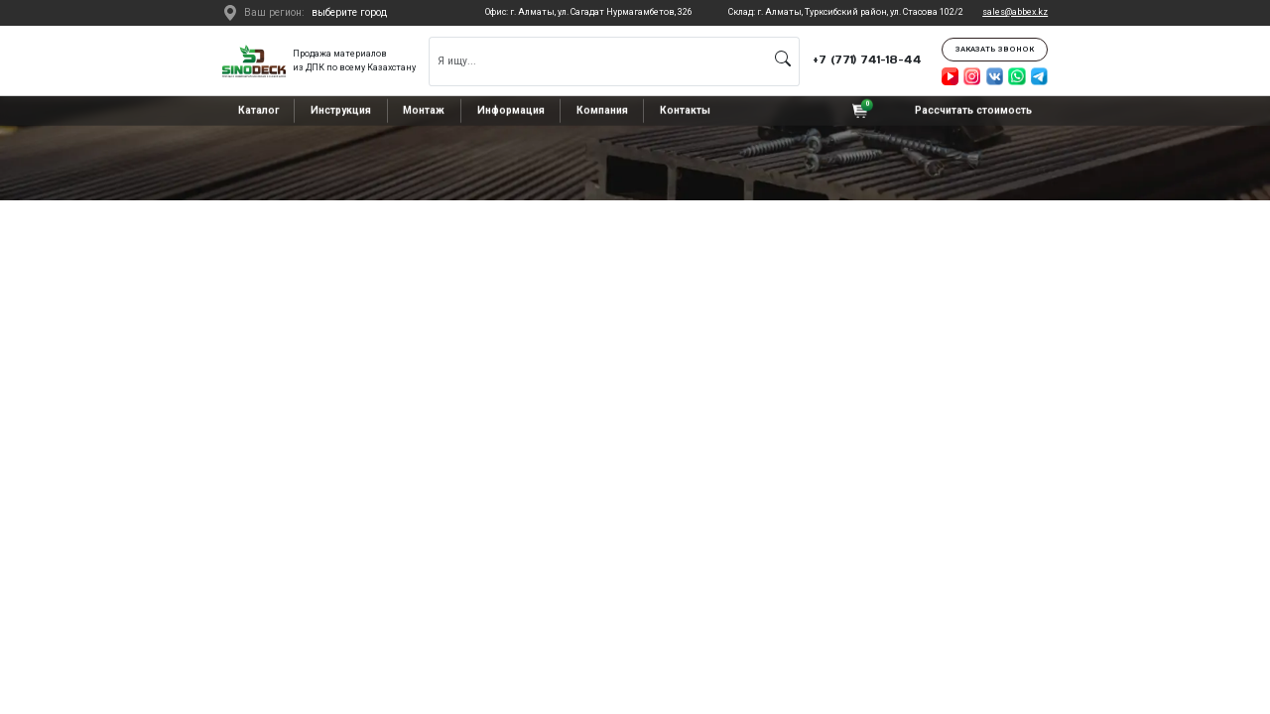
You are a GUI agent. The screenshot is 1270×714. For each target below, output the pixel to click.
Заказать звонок (994, 49)
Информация (511, 110)
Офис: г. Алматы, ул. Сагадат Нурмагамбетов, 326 (589, 12)
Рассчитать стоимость (973, 110)
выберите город (349, 12)
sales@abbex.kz (1015, 12)
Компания (602, 110)
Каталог (258, 110)
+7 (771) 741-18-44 (867, 60)
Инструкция (341, 110)
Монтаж (423, 110)
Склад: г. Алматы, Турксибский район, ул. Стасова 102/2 (845, 12)
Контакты (685, 110)
